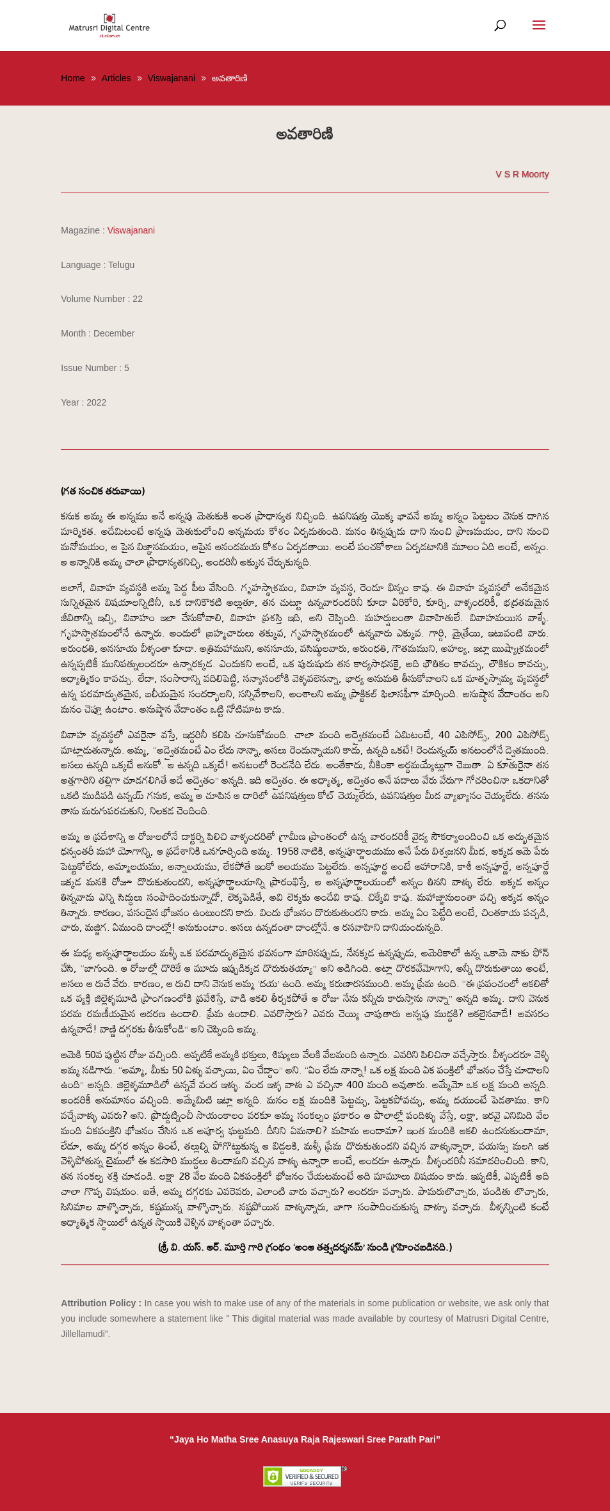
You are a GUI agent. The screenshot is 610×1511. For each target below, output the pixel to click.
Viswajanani (131, 230)
